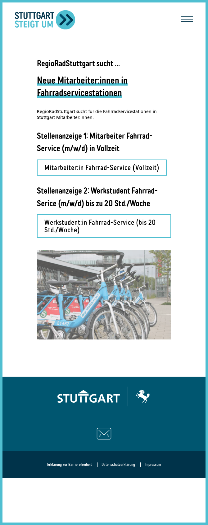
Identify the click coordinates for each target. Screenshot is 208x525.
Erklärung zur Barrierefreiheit (69, 464)
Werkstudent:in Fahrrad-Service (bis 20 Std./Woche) (100, 225)
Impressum (153, 464)
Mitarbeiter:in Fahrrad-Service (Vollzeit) (102, 167)
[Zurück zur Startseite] (45, 20)
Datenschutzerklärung (118, 464)
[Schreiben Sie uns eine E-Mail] (104, 433)
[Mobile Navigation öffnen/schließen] (187, 19)
